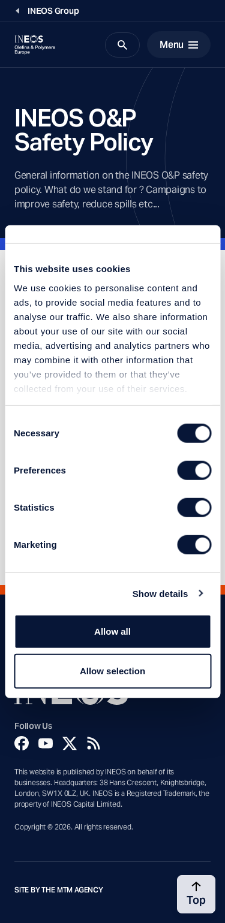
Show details (160, 593)
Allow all (112, 631)
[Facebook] (21, 743)
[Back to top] (196, 894)
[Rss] (93, 743)
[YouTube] (45, 743)
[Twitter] (69, 743)
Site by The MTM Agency (58, 890)
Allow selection (112, 670)
